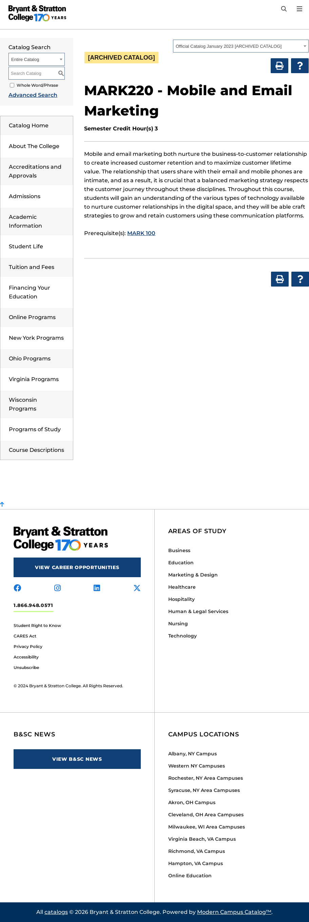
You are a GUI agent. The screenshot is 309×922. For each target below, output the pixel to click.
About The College (34, 146)
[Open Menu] (299, 9)
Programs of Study (35, 429)
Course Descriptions (36, 450)
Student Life (26, 246)
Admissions (24, 196)
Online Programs (32, 317)
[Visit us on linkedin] (97, 588)
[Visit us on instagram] (57, 588)
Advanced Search (32, 95)
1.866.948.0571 (33, 605)
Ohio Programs (30, 358)
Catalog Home (29, 125)
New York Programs (36, 338)
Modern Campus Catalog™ (234, 912)
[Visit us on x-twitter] (137, 588)
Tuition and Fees (31, 267)
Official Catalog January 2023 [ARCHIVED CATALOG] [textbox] (229, 46)
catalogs (56, 912)
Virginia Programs (34, 379)
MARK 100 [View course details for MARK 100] (141, 233)
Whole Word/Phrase (37, 85)
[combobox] (241, 46)
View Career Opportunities (77, 567)
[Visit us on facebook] (17, 588)
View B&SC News (77, 759)
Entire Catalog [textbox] (25, 59)
